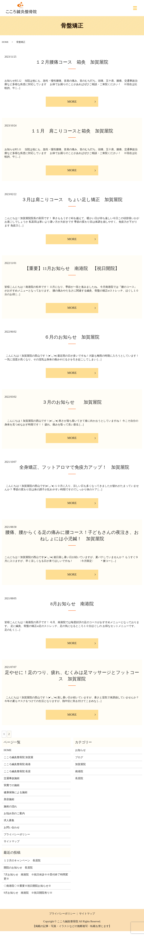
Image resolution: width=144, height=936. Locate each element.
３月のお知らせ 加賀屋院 (72, 404)
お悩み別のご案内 (14, 818)
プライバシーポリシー (17, 839)
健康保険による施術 (15, 797)
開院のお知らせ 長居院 (18, 872)
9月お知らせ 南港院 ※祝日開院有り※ (28, 897)
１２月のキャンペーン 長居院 (22, 865)
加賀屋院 (80, 769)
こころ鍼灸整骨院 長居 (17, 776)
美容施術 (9, 804)
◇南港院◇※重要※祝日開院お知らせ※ (27, 890)
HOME (5, 42)
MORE (72, 102)
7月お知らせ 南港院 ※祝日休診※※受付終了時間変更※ (36, 881)
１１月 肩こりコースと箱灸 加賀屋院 (72, 131)
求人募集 (9, 825)
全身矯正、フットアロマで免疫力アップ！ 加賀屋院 (72, 470)
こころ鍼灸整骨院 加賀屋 (18, 762)
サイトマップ (12, 846)
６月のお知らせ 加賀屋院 (72, 339)
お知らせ (80, 755)
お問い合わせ (12, 832)
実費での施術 (12, 790)
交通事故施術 (12, 783)
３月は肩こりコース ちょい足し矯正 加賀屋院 (72, 200)
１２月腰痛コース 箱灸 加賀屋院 (72, 62)
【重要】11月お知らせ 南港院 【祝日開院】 (74, 269)
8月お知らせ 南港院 (72, 607)
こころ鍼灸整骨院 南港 (17, 769)
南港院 (79, 776)
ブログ (79, 762)
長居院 (79, 783)
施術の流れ (10, 811)
